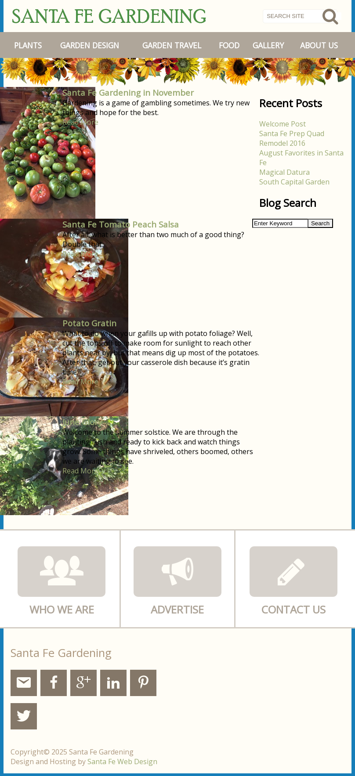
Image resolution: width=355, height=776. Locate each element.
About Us (319, 45)
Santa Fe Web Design (122, 761)
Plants (28, 45)
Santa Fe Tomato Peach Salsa (120, 224)
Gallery (268, 45)
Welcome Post (282, 124)
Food (229, 45)
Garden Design (89, 45)
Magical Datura (284, 172)
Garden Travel (171, 45)
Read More (80, 122)
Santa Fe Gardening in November (128, 92)
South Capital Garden (294, 182)
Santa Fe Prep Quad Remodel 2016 (291, 138)
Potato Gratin (89, 323)
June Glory (82, 421)
